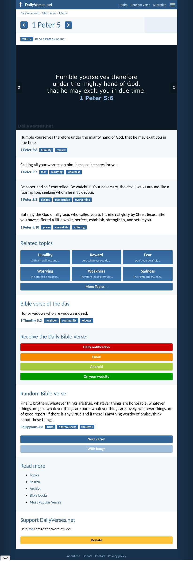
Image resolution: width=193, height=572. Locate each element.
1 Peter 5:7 (28, 172)
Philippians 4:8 (31, 427)
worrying (56, 172)
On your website (96, 376)
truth (50, 427)
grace (46, 227)
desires (45, 199)
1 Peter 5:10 (29, 227)
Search (35, 482)
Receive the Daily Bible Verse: (54, 336)
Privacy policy (117, 556)
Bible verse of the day (44, 303)
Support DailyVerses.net (47, 519)
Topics (123, 5)
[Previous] (24, 25)
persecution (62, 199)
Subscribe (159, 5)
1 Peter (62, 13)
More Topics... (96, 286)
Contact (100, 556)
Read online (50, 39)
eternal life (61, 227)
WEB (26, 39)
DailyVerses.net (29, 13)
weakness (74, 172)
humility (46, 150)
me (30, 529)
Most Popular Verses (45, 502)
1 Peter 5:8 (28, 199)
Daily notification (96, 347)
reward (61, 150)
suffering (79, 227)
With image (97, 449)
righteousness (67, 427)
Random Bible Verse (43, 393)
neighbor (51, 320)
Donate (96, 540)
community (69, 320)
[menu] (172, 6)
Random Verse (140, 5)
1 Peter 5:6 (28, 150)
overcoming (82, 199)
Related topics (36, 243)
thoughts (87, 427)
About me (73, 556)
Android (96, 366)
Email (96, 357)
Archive (35, 488)
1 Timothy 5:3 (31, 320)
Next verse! (96, 439)
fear (43, 172)
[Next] (68, 25)
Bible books (49, 13)
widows (87, 320)
